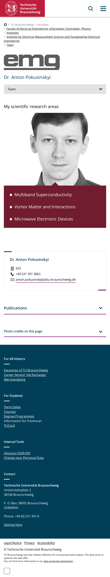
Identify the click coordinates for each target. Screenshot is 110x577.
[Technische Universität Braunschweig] (5, 24)
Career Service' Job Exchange (25, 375)
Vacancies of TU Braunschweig (26, 370)
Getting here (13, 525)
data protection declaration (58, 561)
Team (10, 45)
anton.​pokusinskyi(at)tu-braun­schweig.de (46, 279)
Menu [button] (103, 9)
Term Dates (12, 407)
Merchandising (14, 379)
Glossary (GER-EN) (17, 453)
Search (91, 8)
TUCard (9, 425)
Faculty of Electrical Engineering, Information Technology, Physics (49, 28)
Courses (10, 412)
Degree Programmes (19, 416)
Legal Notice (13, 543)
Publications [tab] (15, 308)
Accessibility (46, 543)
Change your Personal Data (24, 458)
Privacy (29, 543)
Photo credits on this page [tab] (23, 331)
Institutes (13, 33)
